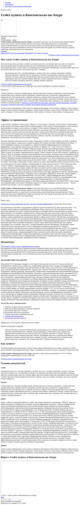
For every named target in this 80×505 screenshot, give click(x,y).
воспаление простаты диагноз (15, 318)
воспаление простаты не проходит (44, 105)
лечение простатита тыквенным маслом (15, 204)
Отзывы (45, 53)
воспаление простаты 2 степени (20, 105)
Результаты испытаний (16, 53)
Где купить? (9, 4)
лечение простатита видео (14, 316)
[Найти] (20, 499)
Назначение (29, 53)
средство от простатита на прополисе (18, 6)
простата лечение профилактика (41, 204)
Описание (4, 53)
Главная (8, 2)
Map (2, 497)
